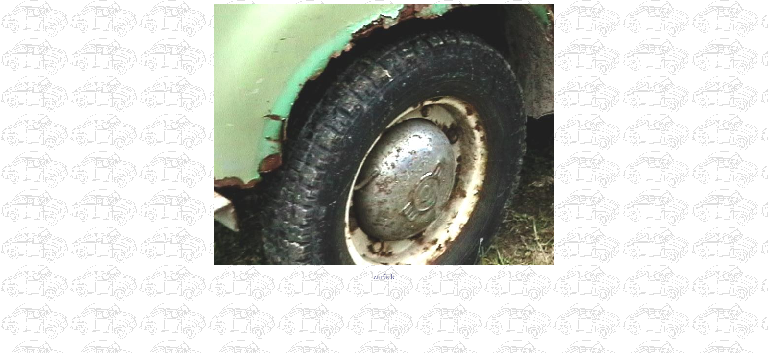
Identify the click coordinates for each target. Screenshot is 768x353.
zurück (384, 277)
